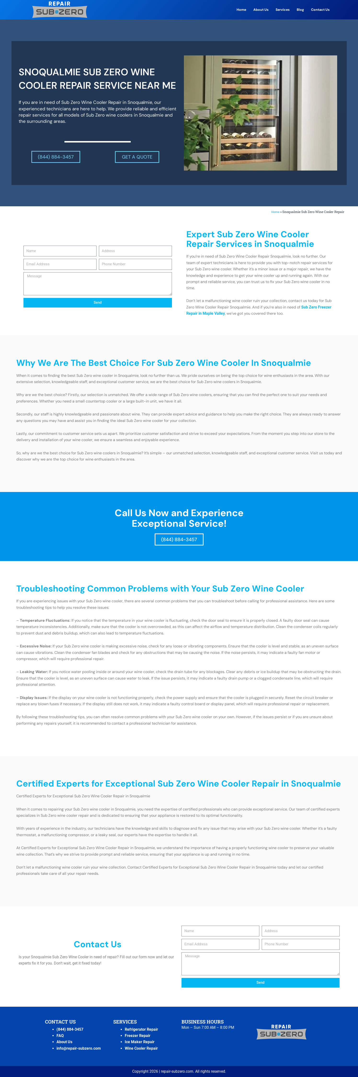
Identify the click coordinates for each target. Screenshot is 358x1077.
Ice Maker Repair (139, 1042)
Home (241, 9)
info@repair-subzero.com (79, 1048)
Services (283, 9)
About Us (260, 9)
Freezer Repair (137, 1035)
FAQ (60, 1035)
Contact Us (320, 9)
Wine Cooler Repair (141, 1048)
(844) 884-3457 (70, 1029)
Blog (300, 9)
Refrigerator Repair (141, 1029)
